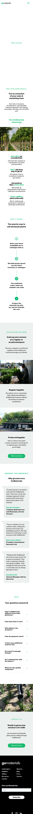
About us (19, 769)
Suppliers (5, 771)
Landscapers (6, 769)
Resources (5, 776)
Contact (4, 779)
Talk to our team (16, 43)
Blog (18, 771)
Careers (19, 776)
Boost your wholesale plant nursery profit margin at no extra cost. (16, 34)
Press (18, 774)
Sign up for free (16, 745)
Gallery (4, 774)
